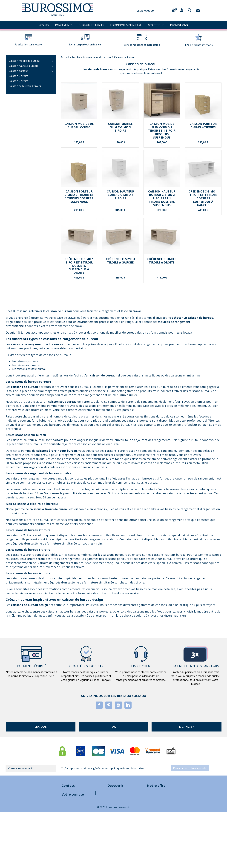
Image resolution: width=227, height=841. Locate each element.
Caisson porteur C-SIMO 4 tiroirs (203, 125)
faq (113, 726)
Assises (177, 794)
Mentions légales (99, 794)
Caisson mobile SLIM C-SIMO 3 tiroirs (120, 127)
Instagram (118, 705)
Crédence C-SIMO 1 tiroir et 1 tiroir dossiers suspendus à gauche (203, 198)
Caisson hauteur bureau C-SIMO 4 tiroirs (120, 195)
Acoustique (180, 813)
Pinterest (108, 705)
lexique (40, 726)
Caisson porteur (18, 71)
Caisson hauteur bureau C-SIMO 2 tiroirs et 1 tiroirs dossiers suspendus (161, 198)
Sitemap (94, 819)
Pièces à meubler (183, 819)
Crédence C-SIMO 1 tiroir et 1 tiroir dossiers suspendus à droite (79, 265)
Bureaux (178, 807)
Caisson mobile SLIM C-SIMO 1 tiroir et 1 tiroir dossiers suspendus (161, 130)
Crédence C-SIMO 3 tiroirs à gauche (120, 260)
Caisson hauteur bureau (23, 66)
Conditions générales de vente (107, 801)
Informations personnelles (50, 836)
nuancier (186, 726)
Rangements (181, 801)
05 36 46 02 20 (145, 10)
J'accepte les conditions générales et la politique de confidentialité (104, 768)
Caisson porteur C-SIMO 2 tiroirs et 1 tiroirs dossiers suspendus (79, 197)
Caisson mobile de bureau (24, 60)
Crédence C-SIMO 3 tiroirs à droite (161, 260)
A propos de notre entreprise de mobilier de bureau (119, 807)
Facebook (99, 705)
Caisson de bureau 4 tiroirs (25, 86)
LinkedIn (128, 705)
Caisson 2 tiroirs (18, 81)
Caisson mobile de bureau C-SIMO (79, 125)
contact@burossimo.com (49, 794)
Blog (92, 813)
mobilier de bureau (123, 332)
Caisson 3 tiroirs (18, 76)
